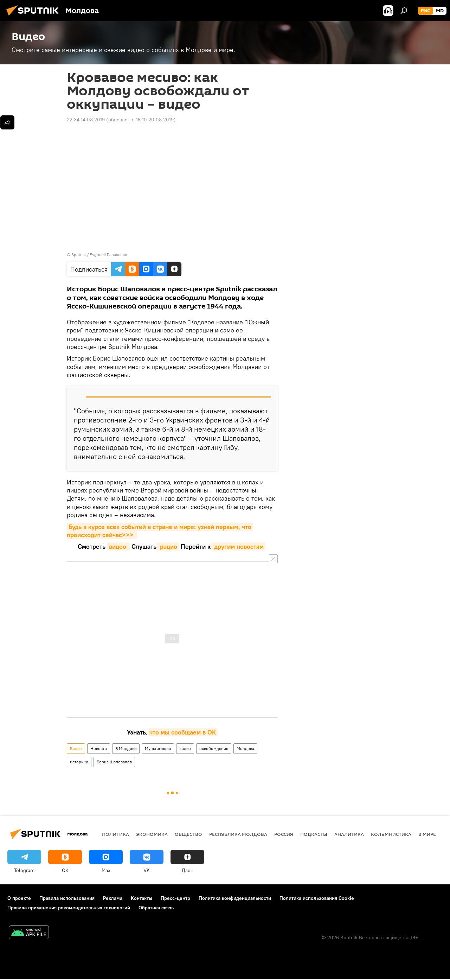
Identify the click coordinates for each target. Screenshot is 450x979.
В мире (427, 834)
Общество (188, 834)
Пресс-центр (175, 898)
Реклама (112, 898)
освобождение (213, 748)
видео (118, 546)
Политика (115, 834)
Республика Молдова (238, 834)
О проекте (19, 898)
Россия (283, 834)
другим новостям (238, 546)
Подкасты (313, 834)
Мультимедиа (158, 748)
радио (167, 546)
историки (79, 761)
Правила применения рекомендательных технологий (68, 907)
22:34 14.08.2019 (86, 119)
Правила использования (67, 898)
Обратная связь (156, 907)
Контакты (141, 898)
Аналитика (349, 834)
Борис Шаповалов (114, 761)
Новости (98, 748)
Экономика (152, 834)
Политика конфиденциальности (235, 898)
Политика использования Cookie (316, 898)
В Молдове (125, 748)
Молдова (245, 748)
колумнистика (391, 834)
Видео (76, 748)
